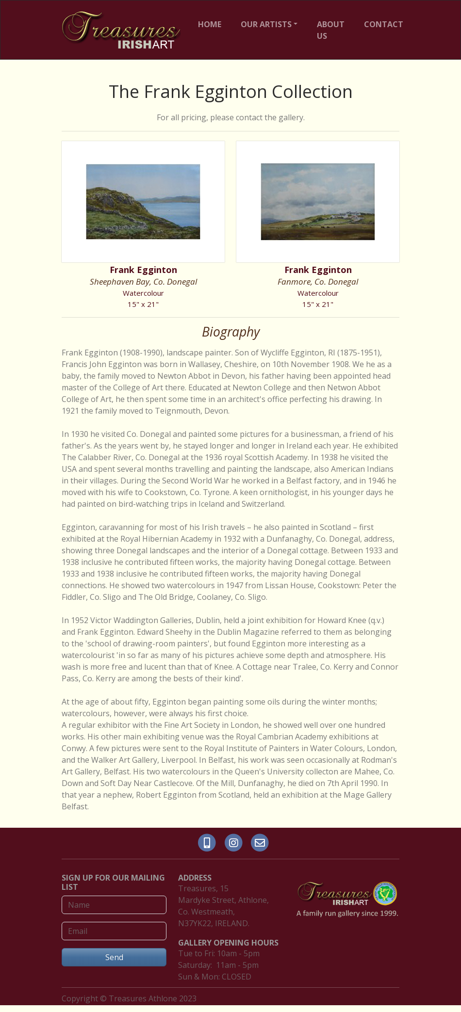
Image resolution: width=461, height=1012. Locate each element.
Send (114, 957)
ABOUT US (331, 30)
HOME (209, 24)
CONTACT (383, 24)
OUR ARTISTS (266, 24)
